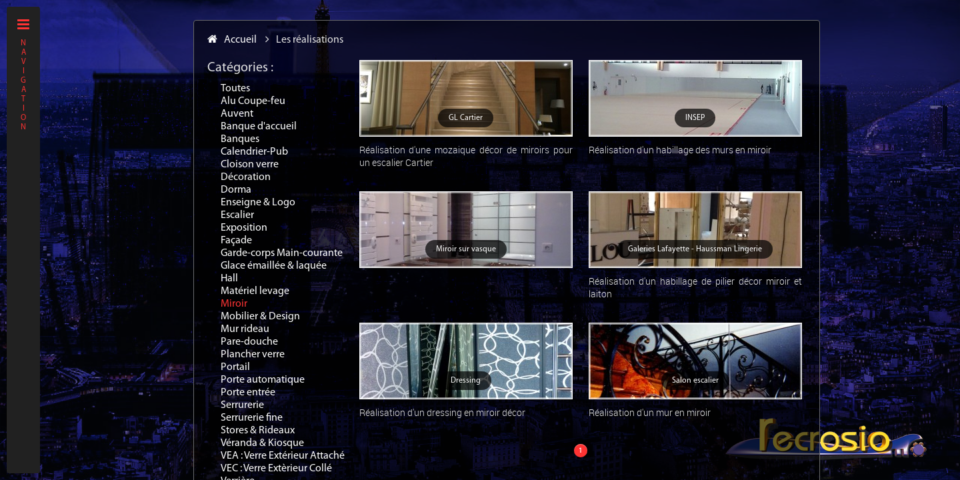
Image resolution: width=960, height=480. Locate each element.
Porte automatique (263, 380)
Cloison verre (250, 164)
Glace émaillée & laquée (274, 266)
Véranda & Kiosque (262, 443)
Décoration (246, 177)
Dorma (236, 190)
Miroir (234, 304)
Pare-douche (249, 342)
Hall (229, 278)
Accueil (232, 40)
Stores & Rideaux (258, 430)
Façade (236, 240)
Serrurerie (242, 405)
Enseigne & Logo (258, 202)
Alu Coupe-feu (253, 101)
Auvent (237, 114)
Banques (240, 139)
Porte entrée (248, 392)
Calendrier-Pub (254, 152)
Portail (235, 367)
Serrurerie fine (252, 418)
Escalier (237, 215)
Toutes (235, 88)
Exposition (244, 228)
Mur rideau (245, 329)
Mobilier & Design (260, 316)
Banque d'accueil (259, 126)
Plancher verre (253, 354)
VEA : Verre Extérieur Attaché (283, 456)
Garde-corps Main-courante (282, 253)
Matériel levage (255, 291)
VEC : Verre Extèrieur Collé (276, 468)
